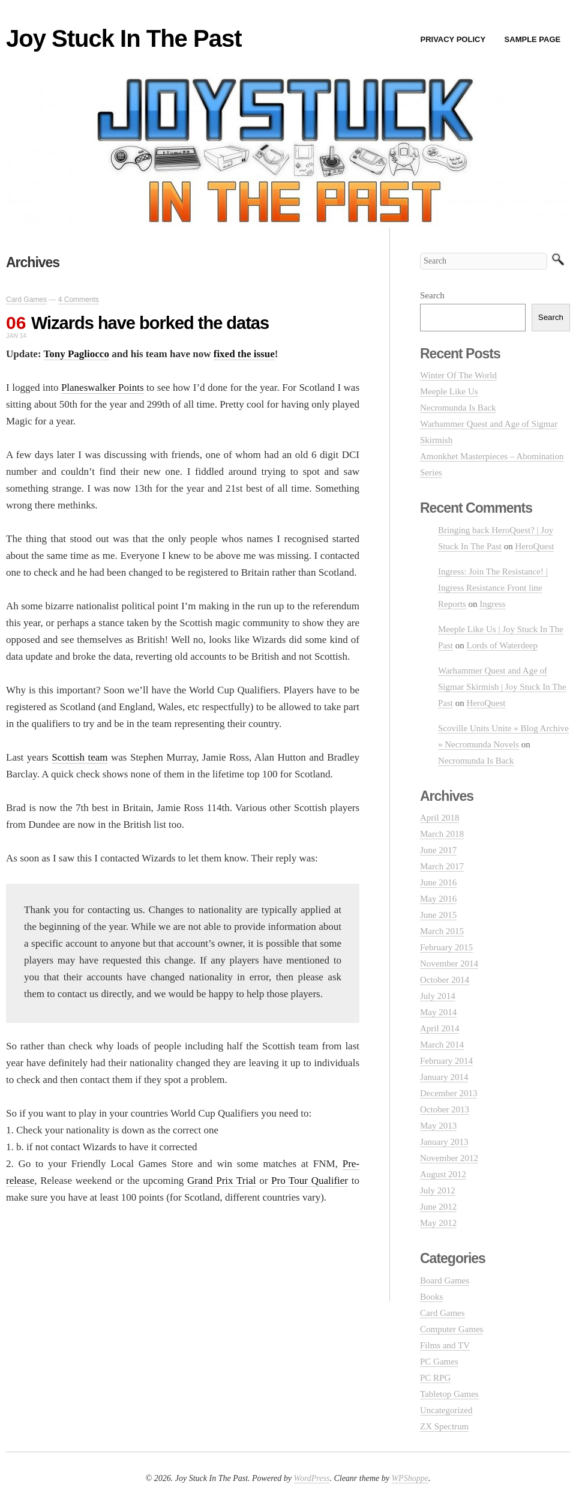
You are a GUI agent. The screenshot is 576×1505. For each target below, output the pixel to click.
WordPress (312, 1478)
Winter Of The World (458, 375)
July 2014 (437, 996)
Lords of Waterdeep (502, 645)
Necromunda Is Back (458, 407)
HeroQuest (534, 546)
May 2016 (438, 898)
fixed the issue (244, 354)
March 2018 (442, 834)
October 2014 (444, 980)
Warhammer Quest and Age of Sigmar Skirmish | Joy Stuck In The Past (502, 687)
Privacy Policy (452, 39)
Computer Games (451, 1329)
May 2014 (438, 1012)
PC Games (439, 1361)
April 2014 (439, 1028)
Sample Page (533, 39)
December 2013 (448, 1093)
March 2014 (442, 1044)
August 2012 (443, 1174)
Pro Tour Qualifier (309, 1180)
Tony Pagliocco (76, 354)
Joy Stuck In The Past (123, 38)
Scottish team (79, 757)
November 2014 (449, 963)
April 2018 (439, 817)
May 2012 (438, 1223)
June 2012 (438, 1206)
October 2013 (444, 1109)
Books (431, 1296)
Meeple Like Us (449, 391)
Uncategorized (446, 1410)
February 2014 (446, 1061)
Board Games (444, 1280)
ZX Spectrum (444, 1426)
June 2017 (438, 850)
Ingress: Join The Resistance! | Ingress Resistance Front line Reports (493, 588)
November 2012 (449, 1158)
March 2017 (442, 866)
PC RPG (435, 1378)
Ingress (492, 604)
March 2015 (442, 931)
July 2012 (437, 1190)
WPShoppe (409, 1478)
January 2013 (444, 1142)
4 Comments (78, 299)
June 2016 (438, 882)
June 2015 (438, 915)
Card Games (26, 299)
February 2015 (446, 947)
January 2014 (444, 1077)
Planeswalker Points (102, 387)
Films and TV (445, 1345)
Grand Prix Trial (221, 1180)
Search (432, 295)
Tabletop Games (449, 1394)
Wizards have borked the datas (150, 323)
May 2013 (438, 1125)
